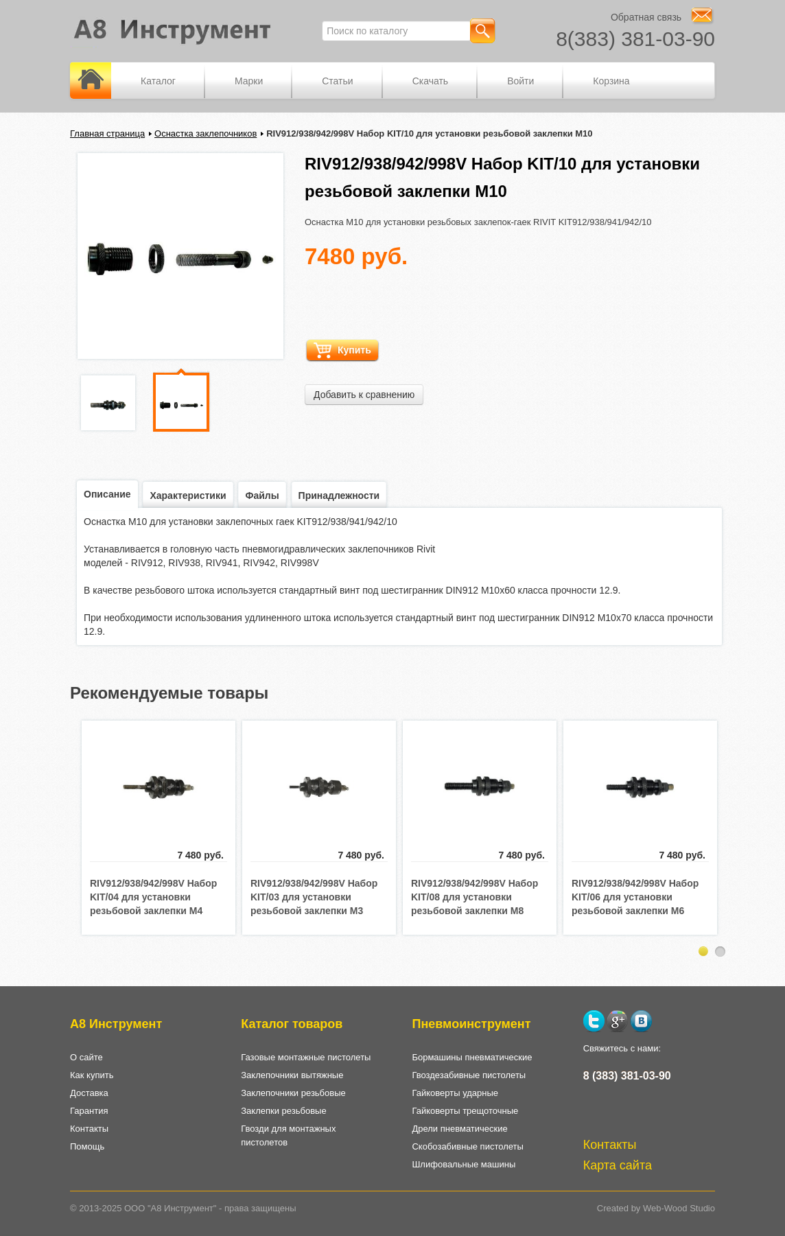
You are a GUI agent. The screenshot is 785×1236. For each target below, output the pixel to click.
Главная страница (107, 133)
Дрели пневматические (459, 1128)
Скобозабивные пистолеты (467, 1146)
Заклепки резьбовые (283, 1111)
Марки (249, 80)
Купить (342, 350)
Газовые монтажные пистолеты (306, 1057)
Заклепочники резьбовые (293, 1093)
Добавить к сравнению (364, 394)
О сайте (86, 1057)
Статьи (337, 80)
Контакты (89, 1128)
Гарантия (89, 1111)
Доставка (89, 1093)
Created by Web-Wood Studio (656, 1208)
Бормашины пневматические (472, 1057)
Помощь (87, 1146)
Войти (520, 80)
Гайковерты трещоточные (465, 1111)
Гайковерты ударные (455, 1093)
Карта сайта (617, 1165)
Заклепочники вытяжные (292, 1075)
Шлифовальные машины (463, 1164)
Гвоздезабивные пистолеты (469, 1075)
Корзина (611, 80)
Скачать (430, 80)
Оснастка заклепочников (205, 133)
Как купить (91, 1075)
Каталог (158, 80)
